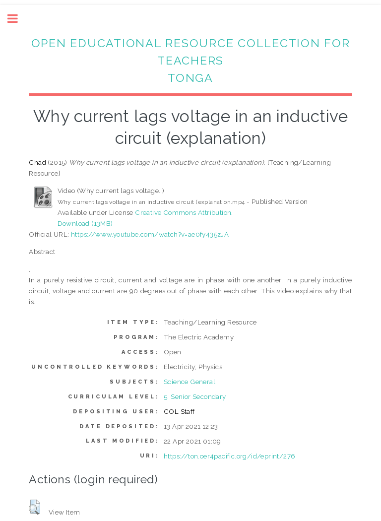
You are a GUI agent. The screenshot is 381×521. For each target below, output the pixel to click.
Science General (189, 382)
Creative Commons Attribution (183, 212)
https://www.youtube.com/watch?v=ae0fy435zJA (150, 234)
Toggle (18, 18)
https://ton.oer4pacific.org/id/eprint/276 (229, 456)
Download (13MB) (85, 223)
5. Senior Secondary (195, 396)
